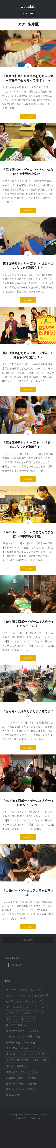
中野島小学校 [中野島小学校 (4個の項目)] (13, 1042)
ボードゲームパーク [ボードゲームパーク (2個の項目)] (16, 1030)
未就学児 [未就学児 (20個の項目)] (21, 1065)
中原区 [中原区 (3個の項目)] (29, 1036)
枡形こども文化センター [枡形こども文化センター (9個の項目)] (18, 1071)
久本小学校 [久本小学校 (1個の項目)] (29, 1042)
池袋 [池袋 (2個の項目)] (21, 1077)
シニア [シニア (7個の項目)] (9, 1013)
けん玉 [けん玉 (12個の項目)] (9, 1001)
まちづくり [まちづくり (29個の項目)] (22, 1001)
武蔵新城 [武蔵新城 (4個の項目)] (10, 1077)
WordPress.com (31, 1117)
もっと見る (28, 116)
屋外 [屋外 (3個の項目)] (45, 1060)
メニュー (29, 13)
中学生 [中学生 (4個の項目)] (39, 1036)
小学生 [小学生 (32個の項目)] (35, 1060)
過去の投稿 (28, 939)
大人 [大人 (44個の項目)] (32, 1054)
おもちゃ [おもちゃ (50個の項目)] (35, 989)
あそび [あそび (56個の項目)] (23, 989)
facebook (12, 957)
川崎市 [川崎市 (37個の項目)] (9, 1065)
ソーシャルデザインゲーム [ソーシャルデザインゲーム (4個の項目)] (30, 1013)
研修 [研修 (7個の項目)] (21, 1083)
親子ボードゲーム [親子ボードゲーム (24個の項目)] (15, 1089)
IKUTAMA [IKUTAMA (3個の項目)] (11, 989)
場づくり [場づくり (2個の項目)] (10, 1054)
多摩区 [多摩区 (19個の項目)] (22, 1054)
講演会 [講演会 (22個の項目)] (31, 1089)
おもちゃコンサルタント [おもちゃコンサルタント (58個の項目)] (18, 995)
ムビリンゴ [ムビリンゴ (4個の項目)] (36, 1030)
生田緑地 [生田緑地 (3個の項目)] (10, 1083)
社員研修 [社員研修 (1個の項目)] (31, 1083)
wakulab (28, 6)
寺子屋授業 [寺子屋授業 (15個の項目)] (22, 1060)
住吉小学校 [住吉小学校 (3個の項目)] (11, 1048)
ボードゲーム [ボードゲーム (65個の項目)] (28, 1019)
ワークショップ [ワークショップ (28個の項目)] (14, 1036)
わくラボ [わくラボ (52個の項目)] (36, 1001)
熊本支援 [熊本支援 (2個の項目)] (31, 1077)
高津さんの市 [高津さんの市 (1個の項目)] (13, 1095)
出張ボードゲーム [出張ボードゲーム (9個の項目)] (30, 1048)
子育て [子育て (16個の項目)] (9, 1060)
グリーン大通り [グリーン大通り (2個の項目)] (14, 1007)
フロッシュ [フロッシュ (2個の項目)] (11, 1019)
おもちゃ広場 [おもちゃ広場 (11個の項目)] (41, 995)
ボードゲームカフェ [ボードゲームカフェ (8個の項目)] (16, 1024)
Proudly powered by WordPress (23, 1114)
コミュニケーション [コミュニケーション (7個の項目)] (36, 1007)
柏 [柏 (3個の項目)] (36, 1071)
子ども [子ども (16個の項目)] (41, 1054)
